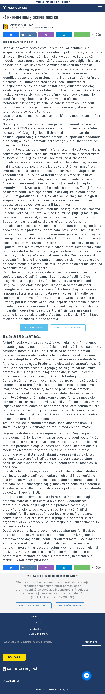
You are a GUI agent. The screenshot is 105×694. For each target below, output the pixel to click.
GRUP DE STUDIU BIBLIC (68, 327)
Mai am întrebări (70, 605)
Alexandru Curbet (21, 24)
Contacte (35, 622)
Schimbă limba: (38, 634)
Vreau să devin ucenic (33, 605)
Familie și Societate (43, 27)
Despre (33, 616)
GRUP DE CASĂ (34, 327)
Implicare (35, 629)
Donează (14, 657)
